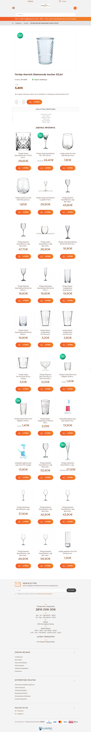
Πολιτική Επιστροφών (21, 690)
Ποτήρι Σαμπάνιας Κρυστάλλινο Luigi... (68, 464)
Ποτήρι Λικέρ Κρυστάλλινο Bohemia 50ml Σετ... (68, 243)
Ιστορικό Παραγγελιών (21, 699)
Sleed (42, 721)
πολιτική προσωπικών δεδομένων (44, 593)
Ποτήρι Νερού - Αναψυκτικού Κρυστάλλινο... (67, 288)
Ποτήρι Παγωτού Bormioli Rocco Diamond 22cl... (45, 376)
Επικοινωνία (18, 671)
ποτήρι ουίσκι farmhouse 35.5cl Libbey (23, 376)
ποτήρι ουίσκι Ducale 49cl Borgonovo (67, 154)
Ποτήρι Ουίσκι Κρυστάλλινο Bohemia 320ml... (23, 332)
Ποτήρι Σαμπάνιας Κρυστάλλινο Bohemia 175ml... (45, 288)
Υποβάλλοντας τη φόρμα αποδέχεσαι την (34, 593)
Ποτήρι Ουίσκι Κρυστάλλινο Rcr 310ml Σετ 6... (23, 155)
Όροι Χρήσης (18, 659)
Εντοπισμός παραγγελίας (46, 641)
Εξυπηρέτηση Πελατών (21, 693)
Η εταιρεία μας (19, 657)
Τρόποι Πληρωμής (20, 687)
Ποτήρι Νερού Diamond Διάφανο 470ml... (23, 420)
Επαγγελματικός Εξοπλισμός (23, 696)
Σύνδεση (30, 1)
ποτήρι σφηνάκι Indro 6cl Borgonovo (68, 552)
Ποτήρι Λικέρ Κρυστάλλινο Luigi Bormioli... (45, 199)
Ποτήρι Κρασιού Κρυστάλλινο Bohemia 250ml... (23, 288)
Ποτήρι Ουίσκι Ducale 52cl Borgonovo (23, 199)
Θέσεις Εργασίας (19, 665)
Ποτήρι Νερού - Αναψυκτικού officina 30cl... (45, 421)
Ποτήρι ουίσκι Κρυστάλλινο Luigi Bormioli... (45, 244)
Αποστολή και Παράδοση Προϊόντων (25, 684)
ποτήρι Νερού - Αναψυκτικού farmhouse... (45, 332)
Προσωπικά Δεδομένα (21, 662)
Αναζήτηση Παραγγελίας (21, 668)
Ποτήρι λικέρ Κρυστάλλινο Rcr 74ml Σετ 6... (45, 154)
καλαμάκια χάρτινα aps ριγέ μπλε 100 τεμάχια (23, 464)
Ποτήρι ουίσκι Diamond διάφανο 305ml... (67, 375)
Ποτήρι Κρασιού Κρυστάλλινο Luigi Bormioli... (67, 200)
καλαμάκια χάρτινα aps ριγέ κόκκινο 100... (68, 420)
